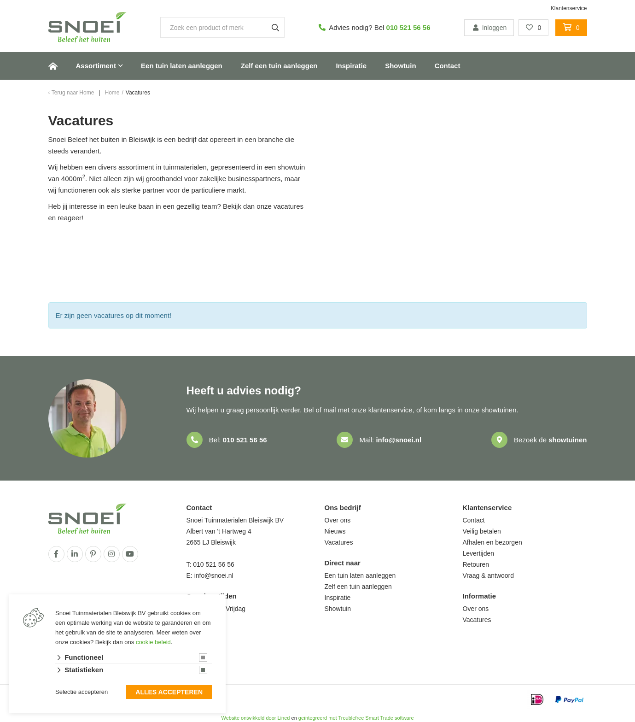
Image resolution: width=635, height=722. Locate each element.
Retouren (476, 564)
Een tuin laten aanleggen (181, 66)
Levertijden (479, 553)
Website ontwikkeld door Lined (255, 718)
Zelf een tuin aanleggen (279, 66)
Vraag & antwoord (488, 575)
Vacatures (339, 542)
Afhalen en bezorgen (492, 542)
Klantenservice (569, 8)
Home (53, 66)
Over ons (338, 520)
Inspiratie (351, 66)
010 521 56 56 (408, 27)
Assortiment (96, 66)
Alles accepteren (169, 692)
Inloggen (489, 27)
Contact (447, 66)
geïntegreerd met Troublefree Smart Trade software (356, 718)
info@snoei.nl (398, 440)
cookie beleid (153, 642)
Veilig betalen (482, 531)
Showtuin (400, 66)
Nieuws (335, 531)
